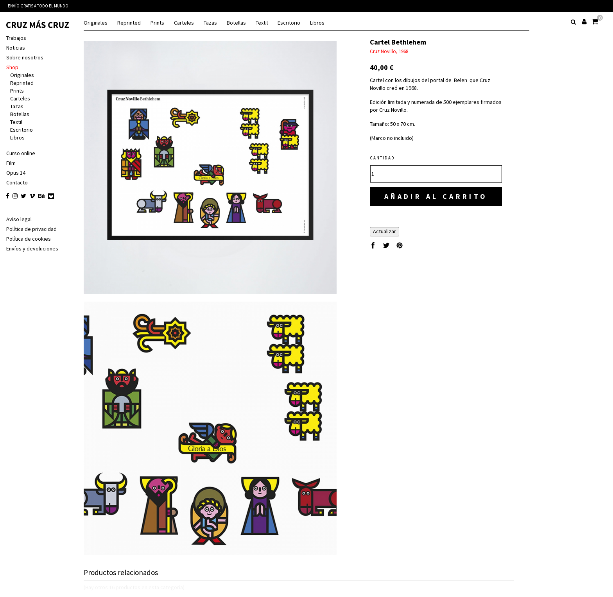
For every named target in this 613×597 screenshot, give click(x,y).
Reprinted (129, 23)
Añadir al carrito (436, 196)
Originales (96, 23)
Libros (317, 23)
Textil (262, 23)
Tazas (210, 23)
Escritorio (289, 23)
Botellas (236, 23)
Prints (157, 23)
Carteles (184, 23)
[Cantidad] (436, 174)
